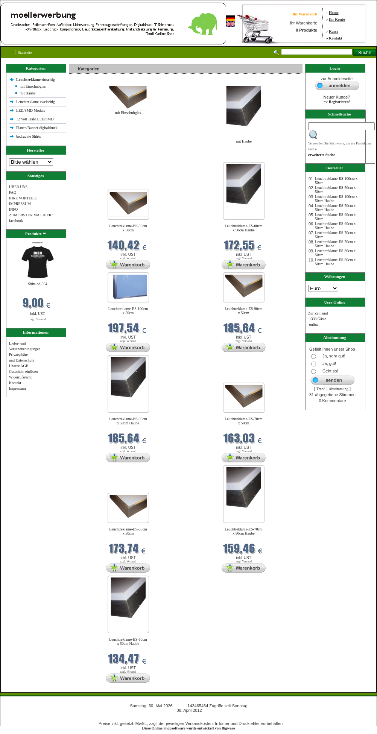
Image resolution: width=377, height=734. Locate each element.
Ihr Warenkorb (305, 14)
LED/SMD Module (31, 110)
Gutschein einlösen (23, 371)
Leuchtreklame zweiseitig (36, 102)
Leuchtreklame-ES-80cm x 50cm (128, 531)
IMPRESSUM (20, 204)
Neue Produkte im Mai (88, 157)
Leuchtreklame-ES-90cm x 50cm (244, 311)
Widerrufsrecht (20, 377)
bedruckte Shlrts (28, 136)
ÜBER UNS (18, 187)
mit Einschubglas (33, 86)
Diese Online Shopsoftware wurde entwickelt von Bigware (188, 728)
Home (334, 13)
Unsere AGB (18, 366)
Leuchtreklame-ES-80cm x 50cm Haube (244, 228)
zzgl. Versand (38, 319)
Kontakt (335, 38)
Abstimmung (338, 389)
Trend (320, 389)
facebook (16, 221)
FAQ (12, 192)
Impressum (17, 388)
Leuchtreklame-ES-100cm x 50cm (128, 311)
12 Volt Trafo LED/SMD (34, 119)
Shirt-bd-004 (37, 284)
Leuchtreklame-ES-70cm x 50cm (244, 421)
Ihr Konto (337, 19)
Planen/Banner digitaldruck (37, 128)
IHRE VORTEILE (23, 198)
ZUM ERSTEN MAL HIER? (31, 215)
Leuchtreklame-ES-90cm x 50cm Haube (128, 421)
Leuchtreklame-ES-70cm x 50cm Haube (244, 531)
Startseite (23, 52)
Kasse (333, 31)
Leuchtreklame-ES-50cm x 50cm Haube (128, 641)
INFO (13, 209)
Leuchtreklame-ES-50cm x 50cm (128, 228)
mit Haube (27, 93)
